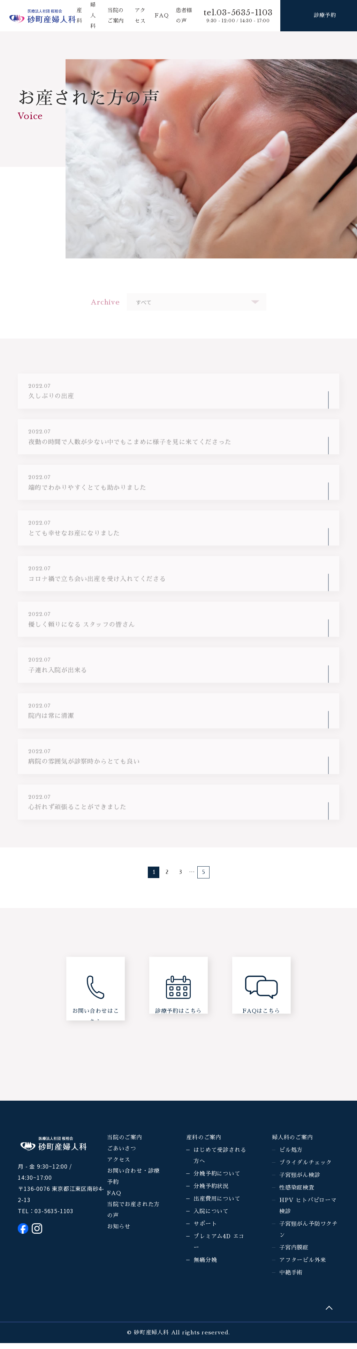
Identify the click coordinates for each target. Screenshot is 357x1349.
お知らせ (118, 1232)
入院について (211, 1217)
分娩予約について (216, 1180)
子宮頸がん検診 (299, 1181)
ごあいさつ (121, 1154)
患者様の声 (181, 16)
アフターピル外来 (302, 1266)
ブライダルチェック (305, 1168)
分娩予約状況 (211, 1192)
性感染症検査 (296, 1193)
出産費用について (216, 1205)
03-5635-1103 (54, 1216)
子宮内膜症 (294, 1253)
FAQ (161, 15)
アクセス (118, 1166)
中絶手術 (291, 1278)
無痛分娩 (205, 1266)
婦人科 (92, 16)
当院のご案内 (124, 1143)
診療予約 (324, 15)
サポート (205, 1230)
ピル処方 (291, 1156)
